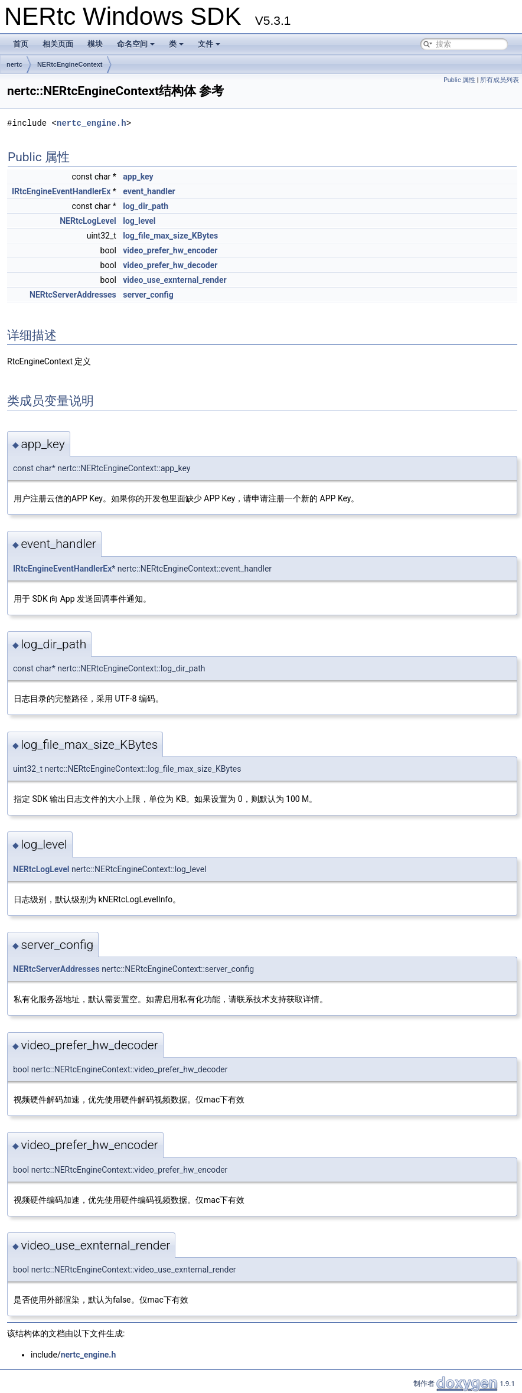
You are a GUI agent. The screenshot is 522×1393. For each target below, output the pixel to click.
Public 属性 (459, 80)
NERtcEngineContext (70, 64)
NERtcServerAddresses (73, 294)
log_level (139, 221)
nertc (14, 64)
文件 (209, 44)
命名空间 (136, 44)
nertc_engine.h (91, 123)
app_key (138, 176)
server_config (148, 294)
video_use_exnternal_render (174, 280)
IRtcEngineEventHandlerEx (61, 191)
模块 (95, 44)
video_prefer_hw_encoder (170, 250)
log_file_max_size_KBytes (170, 235)
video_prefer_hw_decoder (170, 265)
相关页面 (58, 44)
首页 (20, 44)
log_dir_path (145, 206)
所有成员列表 (499, 80)
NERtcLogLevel (88, 221)
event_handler (149, 191)
